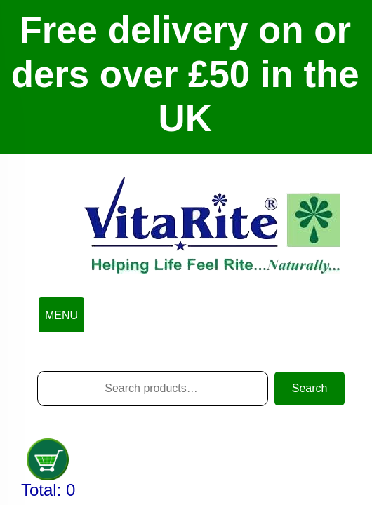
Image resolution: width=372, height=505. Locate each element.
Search (310, 388)
